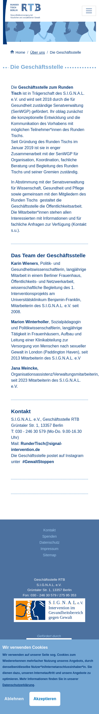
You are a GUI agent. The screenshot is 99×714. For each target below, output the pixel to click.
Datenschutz (49, 542)
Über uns (37, 52)
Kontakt (49, 530)
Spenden (49, 536)
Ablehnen (14, 699)
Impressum (49, 549)
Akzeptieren (44, 699)
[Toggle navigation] (89, 11)
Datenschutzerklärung (18, 685)
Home (20, 52)
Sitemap (49, 555)
